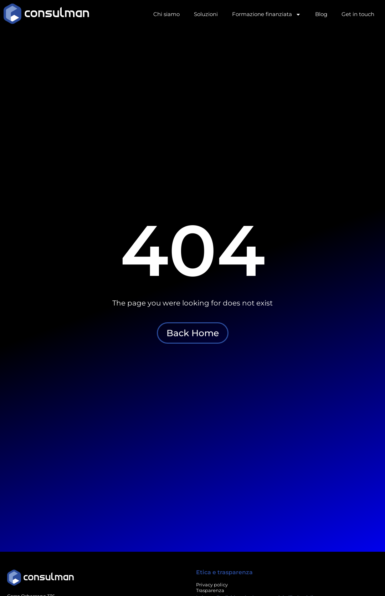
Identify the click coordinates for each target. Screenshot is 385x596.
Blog (321, 14)
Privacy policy (212, 584)
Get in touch (358, 14)
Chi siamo (166, 14)
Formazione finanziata (266, 14)
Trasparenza (210, 590)
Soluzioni (206, 14)
